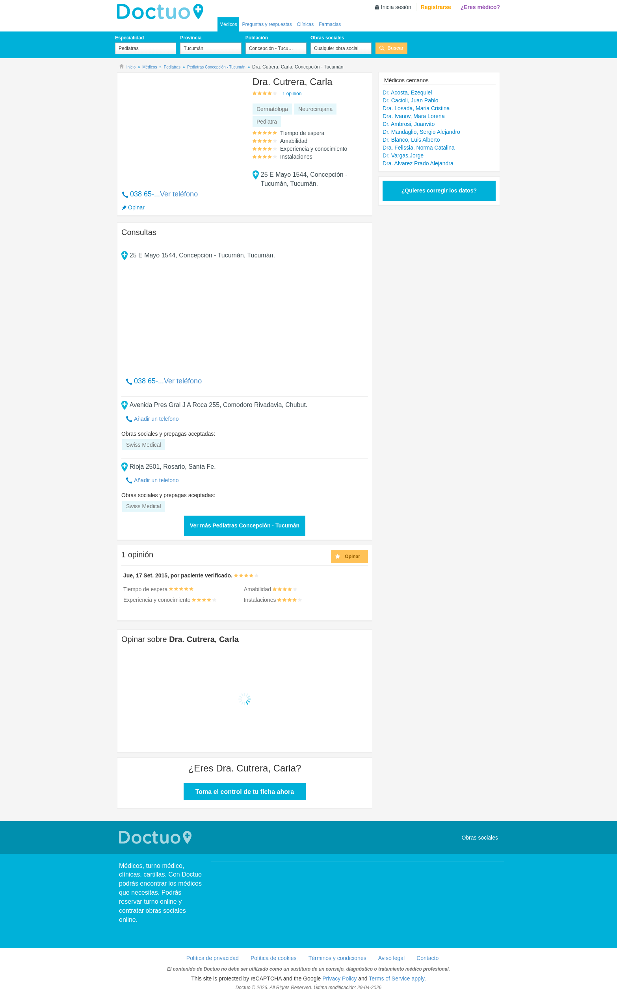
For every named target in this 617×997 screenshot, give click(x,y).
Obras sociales (327, 37)
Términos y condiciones (337, 958)
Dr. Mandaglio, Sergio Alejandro (421, 132)
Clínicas (305, 24)
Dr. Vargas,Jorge (403, 155)
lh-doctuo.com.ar (162, 12)
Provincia (190, 37)
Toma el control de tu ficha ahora (244, 791)
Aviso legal (391, 958)
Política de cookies (274, 958)
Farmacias (330, 24)
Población (256, 37)
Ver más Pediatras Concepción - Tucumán (244, 525)
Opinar (136, 207)
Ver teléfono (179, 194)
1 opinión (292, 93)
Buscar (395, 48)
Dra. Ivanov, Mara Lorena (414, 116)
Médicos (228, 24)
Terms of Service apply (396, 978)
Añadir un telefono (156, 419)
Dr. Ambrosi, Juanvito (409, 124)
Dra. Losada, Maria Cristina (416, 108)
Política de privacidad (212, 958)
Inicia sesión (396, 7)
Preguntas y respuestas (267, 24)
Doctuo (156, 837)
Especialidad (129, 37)
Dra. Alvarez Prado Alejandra (418, 163)
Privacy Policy (339, 978)
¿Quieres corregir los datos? (439, 190)
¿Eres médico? (480, 7)
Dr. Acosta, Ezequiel (407, 92)
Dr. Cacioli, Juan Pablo (411, 100)
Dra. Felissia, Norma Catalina (419, 147)
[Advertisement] (182, 127)
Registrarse (436, 7)
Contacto (427, 958)
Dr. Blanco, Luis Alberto (411, 140)
